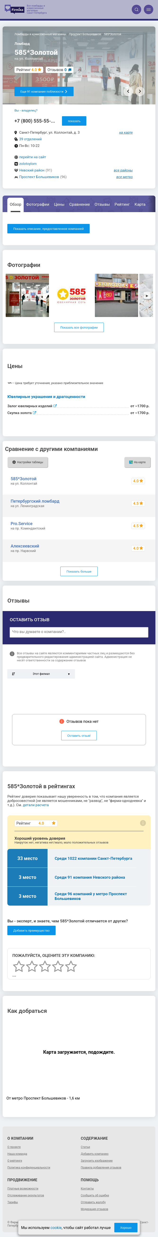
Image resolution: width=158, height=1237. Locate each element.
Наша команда (17, 1154)
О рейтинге (14, 1160)
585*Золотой (23, 478)
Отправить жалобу (93, 1202)
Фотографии (37, 204)
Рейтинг (122, 204)
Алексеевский (25, 546)
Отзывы (102, 204)
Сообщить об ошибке (95, 1195)
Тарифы (12, 1202)
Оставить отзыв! (79, 735)
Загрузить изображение (97, 1160)
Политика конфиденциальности (28, 1167)
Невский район (31, 170)
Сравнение (79, 204)
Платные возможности (22, 1188)
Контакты (87, 1188)
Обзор (15, 204)
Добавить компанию (95, 1154)
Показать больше (78, 571)
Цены (59, 204)
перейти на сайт (32, 157)
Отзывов (57, 70)
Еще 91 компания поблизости (44, 91)
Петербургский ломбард (35, 501)
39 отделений (30, 139)
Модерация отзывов (94, 1209)
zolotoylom (28, 164)
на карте (126, 132)
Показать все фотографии (79, 327)
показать (74, 121)
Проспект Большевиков (39, 177)
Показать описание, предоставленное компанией (48, 229)
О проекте (14, 1147)
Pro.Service (21, 523)
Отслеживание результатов (25, 1195)
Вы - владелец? (25, 110)
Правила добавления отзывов (101, 1167)
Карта (140, 204)
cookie (55, 1227)
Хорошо (126, 1227)
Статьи (85, 1147)
